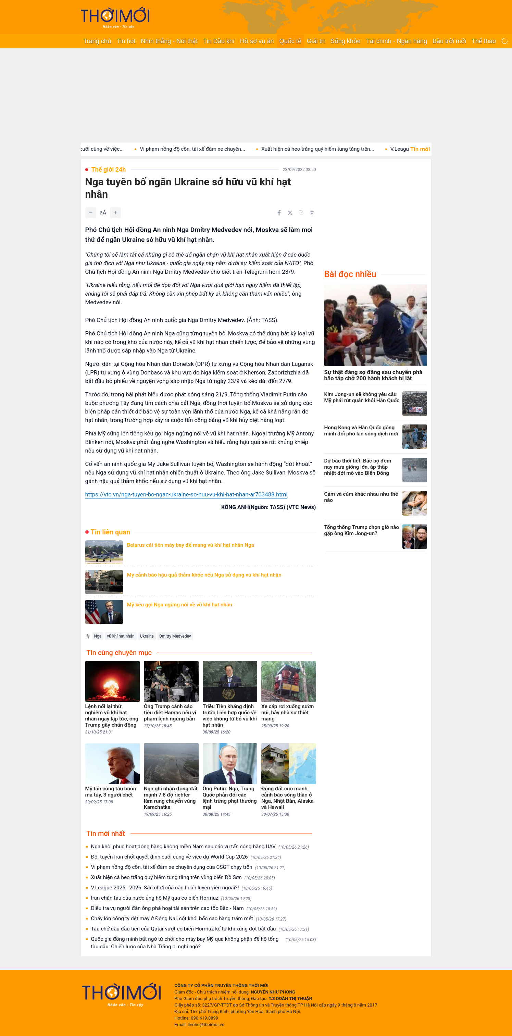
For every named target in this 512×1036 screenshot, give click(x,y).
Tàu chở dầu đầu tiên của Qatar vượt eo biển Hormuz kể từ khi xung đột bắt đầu (200, 929)
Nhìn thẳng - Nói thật (169, 41)
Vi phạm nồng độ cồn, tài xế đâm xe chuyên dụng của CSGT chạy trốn (188, 867)
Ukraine (147, 636)
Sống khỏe (345, 41)
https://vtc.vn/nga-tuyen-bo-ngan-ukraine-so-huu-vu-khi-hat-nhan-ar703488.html (186, 494)
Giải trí (316, 41)
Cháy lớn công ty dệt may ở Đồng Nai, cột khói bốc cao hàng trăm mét (188, 918)
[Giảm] (90, 212)
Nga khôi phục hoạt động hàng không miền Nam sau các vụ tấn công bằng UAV (200, 846)
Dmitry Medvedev (175, 636)
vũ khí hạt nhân (120, 636)
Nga (98, 636)
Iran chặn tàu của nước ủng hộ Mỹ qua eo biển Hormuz (171, 898)
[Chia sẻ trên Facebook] (279, 213)
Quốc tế (290, 41)
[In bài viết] (312, 213)
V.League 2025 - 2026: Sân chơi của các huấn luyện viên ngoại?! (181, 888)
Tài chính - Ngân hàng (396, 41)
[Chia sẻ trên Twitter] (290, 213)
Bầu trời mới (449, 41)
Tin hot (126, 41)
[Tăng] (115, 212)
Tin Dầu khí (218, 41)
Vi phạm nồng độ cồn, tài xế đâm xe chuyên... (202, 149)
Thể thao (484, 41)
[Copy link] (301, 212)
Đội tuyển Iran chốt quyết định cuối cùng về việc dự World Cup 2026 (186, 857)
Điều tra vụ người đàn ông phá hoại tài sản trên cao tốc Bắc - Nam (184, 908)
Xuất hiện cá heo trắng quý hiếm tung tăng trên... (327, 149)
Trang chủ (97, 41)
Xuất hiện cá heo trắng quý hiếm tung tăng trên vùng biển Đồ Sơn (183, 877)
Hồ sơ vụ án (257, 41)
